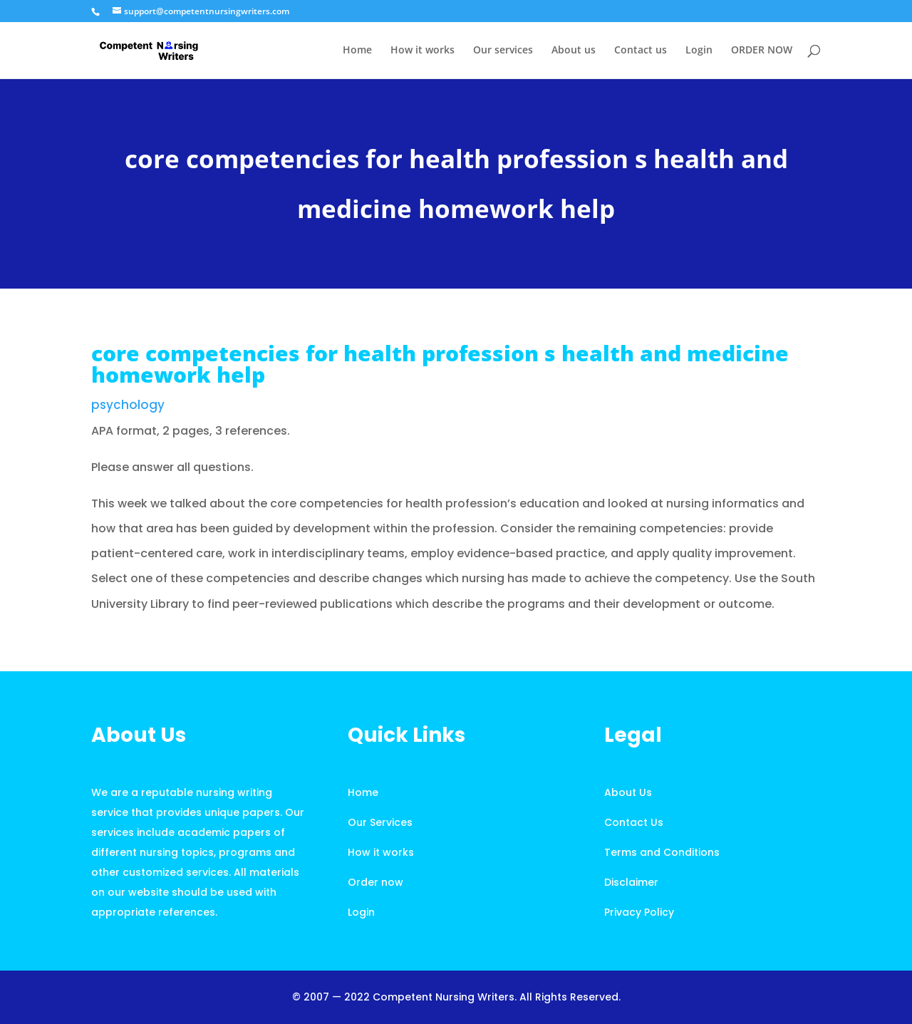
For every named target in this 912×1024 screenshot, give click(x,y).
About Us (628, 792)
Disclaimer (631, 882)
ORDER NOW (761, 50)
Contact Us (633, 822)
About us (573, 50)
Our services (503, 50)
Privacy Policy (639, 912)
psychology (128, 404)
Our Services (380, 822)
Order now (375, 882)
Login (698, 50)
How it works (422, 50)
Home (357, 50)
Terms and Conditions (662, 852)
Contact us (640, 50)
